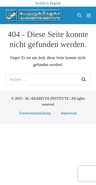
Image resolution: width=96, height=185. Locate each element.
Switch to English (48, 3)
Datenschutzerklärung (35, 113)
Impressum (69, 113)
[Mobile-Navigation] (89, 15)
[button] (79, 15)
